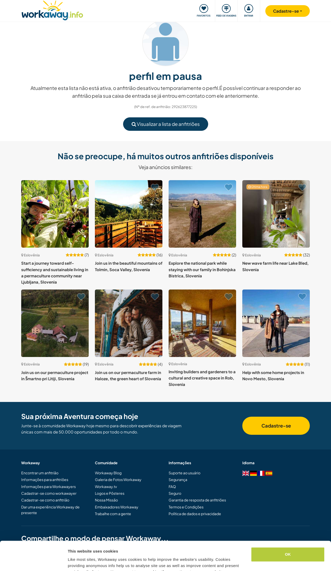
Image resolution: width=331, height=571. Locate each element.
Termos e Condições (186, 507)
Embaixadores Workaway (116, 507)
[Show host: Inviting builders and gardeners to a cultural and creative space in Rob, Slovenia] (202, 323)
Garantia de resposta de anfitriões (197, 500)
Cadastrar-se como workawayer (49, 493)
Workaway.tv (106, 486)
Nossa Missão (106, 500)
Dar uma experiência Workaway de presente (50, 510)
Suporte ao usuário (184, 472)
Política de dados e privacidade (195, 513)
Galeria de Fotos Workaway (118, 479)
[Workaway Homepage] (52, 9)
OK (288, 529)
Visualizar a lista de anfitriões (166, 124)
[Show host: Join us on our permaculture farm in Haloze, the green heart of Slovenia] (128, 323)
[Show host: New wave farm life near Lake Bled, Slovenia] (276, 214)
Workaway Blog (108, 472)
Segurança (178, 479)
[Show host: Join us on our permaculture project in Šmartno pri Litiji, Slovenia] (55, 323)
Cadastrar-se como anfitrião (45, 500)
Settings (75, 561)
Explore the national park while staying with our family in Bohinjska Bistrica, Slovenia (202, 269)
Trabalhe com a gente (113, 513)
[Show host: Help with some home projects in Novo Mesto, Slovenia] (276, 323)
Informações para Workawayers (48, 486)
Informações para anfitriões (44, 479)
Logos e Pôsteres (109, 493)
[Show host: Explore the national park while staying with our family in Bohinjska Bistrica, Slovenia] (202, 214)
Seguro (175, 493)
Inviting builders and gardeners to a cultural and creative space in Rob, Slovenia (202, 378)
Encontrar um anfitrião (39, 472)
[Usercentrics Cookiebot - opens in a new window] (33, 561)
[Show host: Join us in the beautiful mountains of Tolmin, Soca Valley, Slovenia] (128, 214)
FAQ (172, 486)
